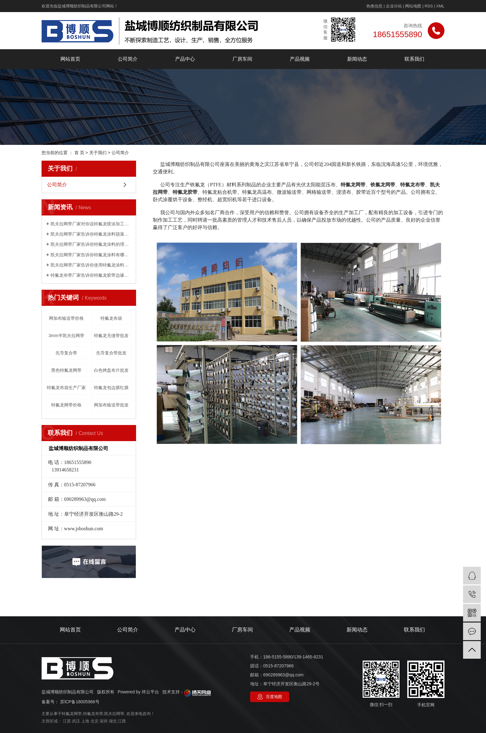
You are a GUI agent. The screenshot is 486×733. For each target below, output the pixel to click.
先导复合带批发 (111, 352)
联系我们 (414, 59)
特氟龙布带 (93, 713)
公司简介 (128, 59)
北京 (95, 721)
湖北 (113, 721)
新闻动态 (357, 59)
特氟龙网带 (72, 713)
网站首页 (70, 59)
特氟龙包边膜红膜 (111, 387)
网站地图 (413, 6)
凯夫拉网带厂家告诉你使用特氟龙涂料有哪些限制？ (91, 264)
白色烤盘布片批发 (111, 370)
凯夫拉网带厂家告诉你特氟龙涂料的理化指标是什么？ (91, 244)
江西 (122, 721)
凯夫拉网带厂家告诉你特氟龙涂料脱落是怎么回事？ (91, 234)
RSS (429, 6)
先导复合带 (66, 352)
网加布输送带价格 (66, 318)
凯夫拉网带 (114, 713)
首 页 (79, 152)
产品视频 (300, 59)
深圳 (103, 721)
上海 (85, 721)
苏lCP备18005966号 (79, 701)
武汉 (76, 721)
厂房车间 (242, 59)
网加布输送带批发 (111, 404)
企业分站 (394, 6)
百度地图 (274, 696)
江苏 (67, 721)
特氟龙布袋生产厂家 (66, 387)
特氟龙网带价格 (66, 404)
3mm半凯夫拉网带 (66, 335)
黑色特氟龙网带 (66, 370)
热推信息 (374, 6)
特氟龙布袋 (111, 318)
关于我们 (98, 152)
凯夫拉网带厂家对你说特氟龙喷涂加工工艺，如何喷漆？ (91, 223)
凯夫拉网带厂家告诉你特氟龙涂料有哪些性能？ (91, 254)
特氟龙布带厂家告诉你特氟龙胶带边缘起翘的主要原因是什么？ (91, 275)
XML (440, 6)
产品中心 (185, 59)
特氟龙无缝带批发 (111, 335)
